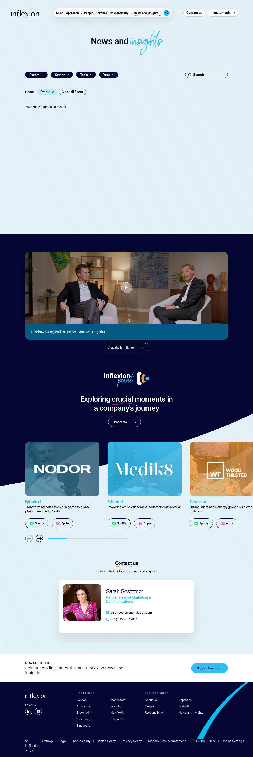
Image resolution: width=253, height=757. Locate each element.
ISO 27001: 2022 (204, 741)
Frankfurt (117, 706)
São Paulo (83, 719)
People (88, 13)
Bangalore (117, 719)
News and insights (146, 13)
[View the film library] (125, 347)
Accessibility (82, 741)
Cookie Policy (106, 741)
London (82, 700)
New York (117, 712)
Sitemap (47, 741)
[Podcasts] (124, 422)
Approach (72, 13)
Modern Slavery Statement (167, 741)
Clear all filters (72, 92)
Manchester (118, 700)
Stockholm (84, 712)
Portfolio (101, 13)
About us (151, 700)
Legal (63, 741)
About (59, 13)
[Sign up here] (209, 668)
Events (45, 92)
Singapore (83, 725)
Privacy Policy (132, 741)
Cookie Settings (233, 741)
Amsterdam (84, 706)
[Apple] (62, 523)
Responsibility (119, 13)
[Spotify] (36, 523)
